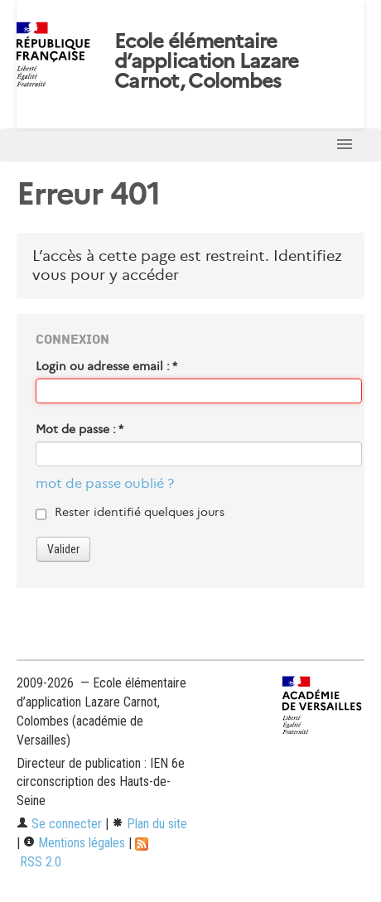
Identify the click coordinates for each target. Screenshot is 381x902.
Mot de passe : (79, 429)
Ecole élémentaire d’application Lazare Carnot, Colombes (206, 61)
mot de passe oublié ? (105, 483)
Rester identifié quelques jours (139, 511)
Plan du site (149, 824)
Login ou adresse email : (106, 366)
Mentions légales (74, 843)
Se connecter (59, 824)
